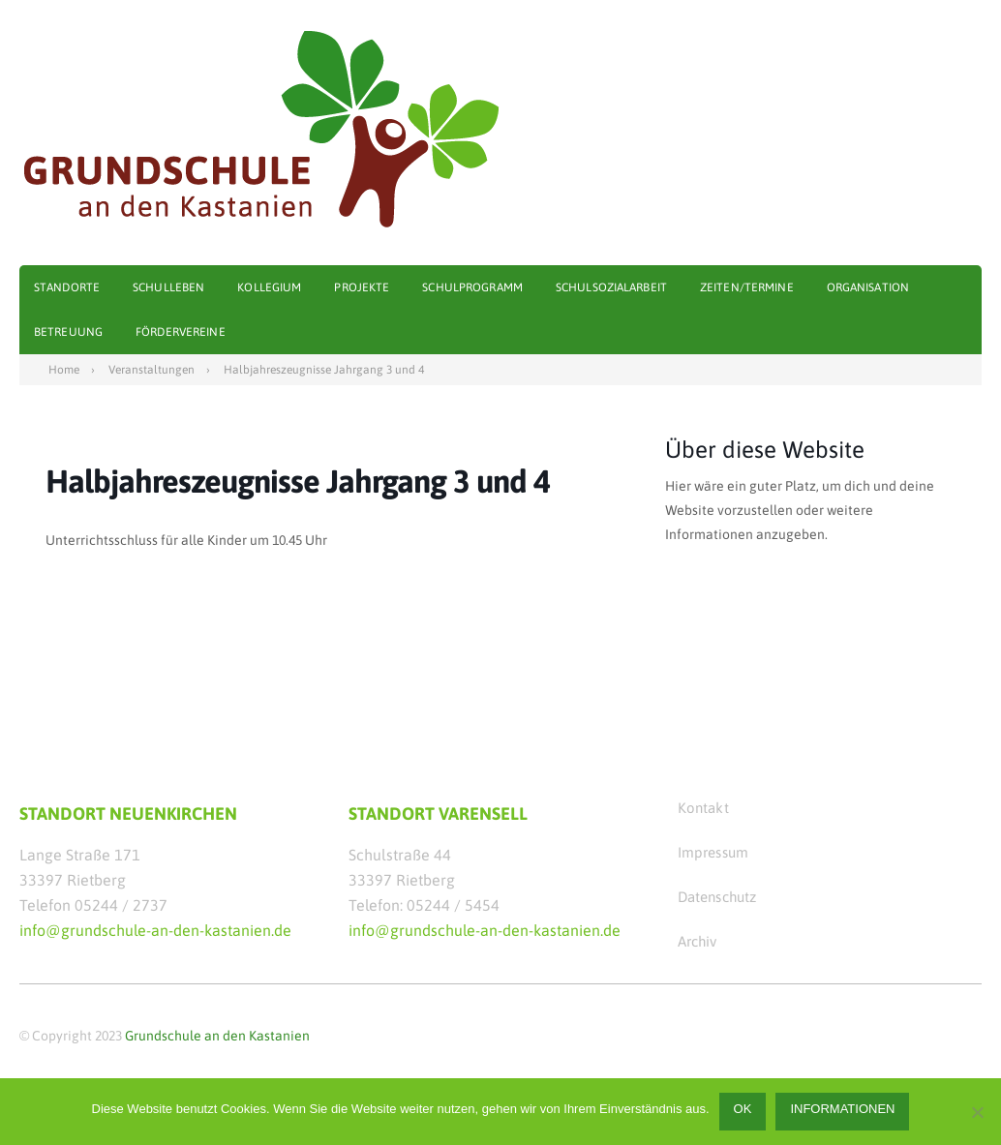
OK (743, 1108)
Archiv (697, 941)
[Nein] (976, 1112)
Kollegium (269, 287)
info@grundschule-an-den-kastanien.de (155, 930)
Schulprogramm (472, 287)
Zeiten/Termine (747, 287)
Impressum (713, 852)
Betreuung (68, 332)
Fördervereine (181, 332)
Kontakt (703, 807)
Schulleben (168, 287)
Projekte (361, 287)
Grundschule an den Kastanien (217, 1035)
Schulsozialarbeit (611, 287)
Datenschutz (717, 897)
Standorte (67, 287)
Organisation (868, 287)
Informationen (842, 1108)
